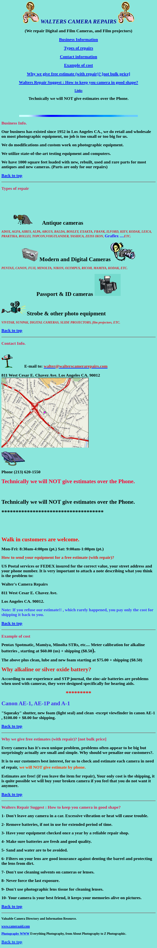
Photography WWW (15, 933)
